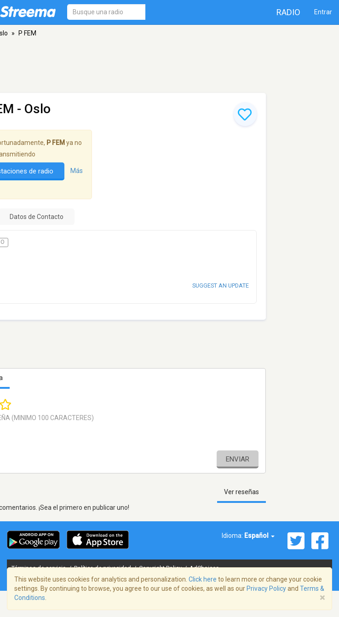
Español (259, 535)
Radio (288, 12)
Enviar (237, 459)
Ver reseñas (241, 492)
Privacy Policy (266, 588)
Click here (203, 579)
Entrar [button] (323, 12)
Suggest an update (220, 285)
